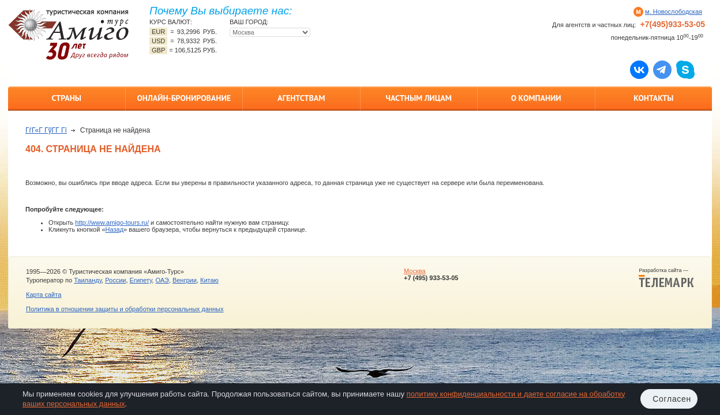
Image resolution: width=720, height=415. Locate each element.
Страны (66, 98)
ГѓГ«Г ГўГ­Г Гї (46, 130)
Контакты (653, 98)
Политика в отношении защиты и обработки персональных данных (124, 308)
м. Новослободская (673, 11)
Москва (415, 270)
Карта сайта (43, 294)
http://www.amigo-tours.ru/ (112, 222)
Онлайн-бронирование (184, 98)
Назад (115, 229)
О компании (536, 98)
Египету (141, 280)
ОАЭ (161, 280)
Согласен (671, 398)
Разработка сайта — (666, 277)
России (115, 280)
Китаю (209, 280)
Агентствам (301, 98)
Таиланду (88, 280)
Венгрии (184, 280)
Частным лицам (419, 98)
